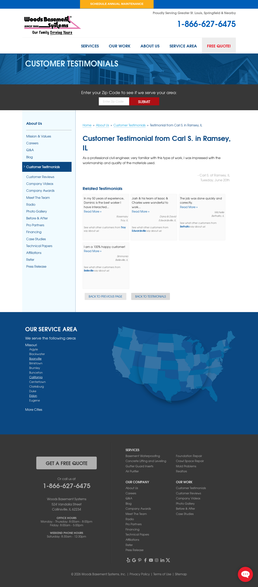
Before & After (37, 218)
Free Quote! (219, 45)
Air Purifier (132, 471)
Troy (123, 227)
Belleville (89, 270)
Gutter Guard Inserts (139, 466)
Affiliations (33, 253)
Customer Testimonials (43, 167)
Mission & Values (38, 136)
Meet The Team (38, 197)
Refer (30, 259)
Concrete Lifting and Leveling (146, 461)
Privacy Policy (140, 574)
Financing (34, 232)
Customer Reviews (40, 177)
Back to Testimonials (150, 296)
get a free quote (66, 463)
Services (90, 45)
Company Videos (39, 184)
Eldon (33, 396)
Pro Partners (35, 225)
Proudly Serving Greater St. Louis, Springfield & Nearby (194, 12)
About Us (149, 45)
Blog (29, 157)
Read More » (92, 211)
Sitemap (181, 574)
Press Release (36, 266)
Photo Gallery (36, 211)
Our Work (119, 45)
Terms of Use (162, 574)
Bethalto (185, 226)
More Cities (33, 409)
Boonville (35, 358)
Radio (30, 204)
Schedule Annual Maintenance (116, 3)
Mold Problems (186, 466)
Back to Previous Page (105, 296)
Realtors (181, 471)
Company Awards (40, 190)
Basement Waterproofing (143, 456)
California (36, 377)
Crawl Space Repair (190, 461)
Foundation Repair (189, 456)
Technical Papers (39, 246)
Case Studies (36, 239)
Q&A (30, 150)
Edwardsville (139, 231)
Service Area (183, 45)
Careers (32, 143)
